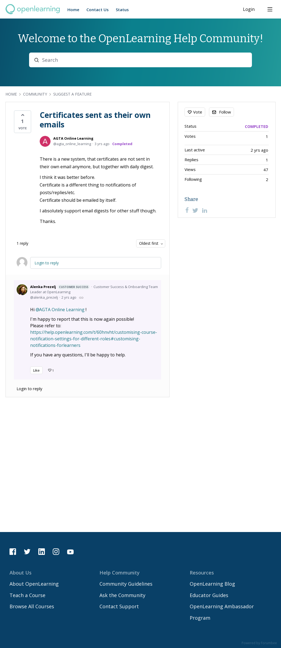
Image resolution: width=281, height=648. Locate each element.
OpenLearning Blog (212, 583)
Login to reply (47, 262)
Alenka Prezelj (60, 286)
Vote (197, 112)
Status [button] (122, 9)
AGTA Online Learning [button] (62, 310)
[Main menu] (270, 9)
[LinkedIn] (204, 210)
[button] (22, 121)
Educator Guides (209, 595)
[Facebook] (187, 210)
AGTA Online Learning (73, 138)
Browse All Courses (32, 606)
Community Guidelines (125, 583)
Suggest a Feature (72, 94)
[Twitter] (195, 210)
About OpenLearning (34, 583)
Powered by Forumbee (259, 643)
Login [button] (249, 9)
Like (36, 370)
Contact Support (119, 606)
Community (35, 94)
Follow (225, 112)
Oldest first (148, 243)
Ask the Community (122, 595)
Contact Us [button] (97, 9)
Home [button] (73, 9)
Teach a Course (27, 595)
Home (11, 94)
